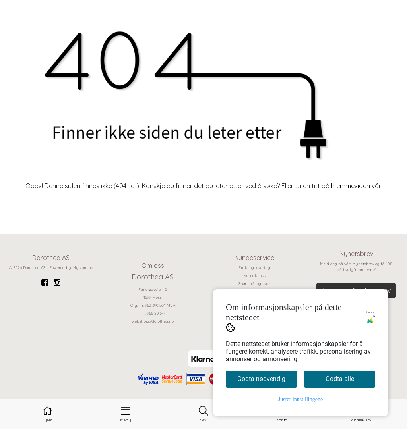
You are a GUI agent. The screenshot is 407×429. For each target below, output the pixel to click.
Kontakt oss (255, 275)
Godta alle (340, 379)
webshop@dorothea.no (153, 321)
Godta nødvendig (261, 379)
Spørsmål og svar (254, 283)
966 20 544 (156, 313)
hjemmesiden (350, 186)
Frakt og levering (254, 267)
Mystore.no (82, 267)
